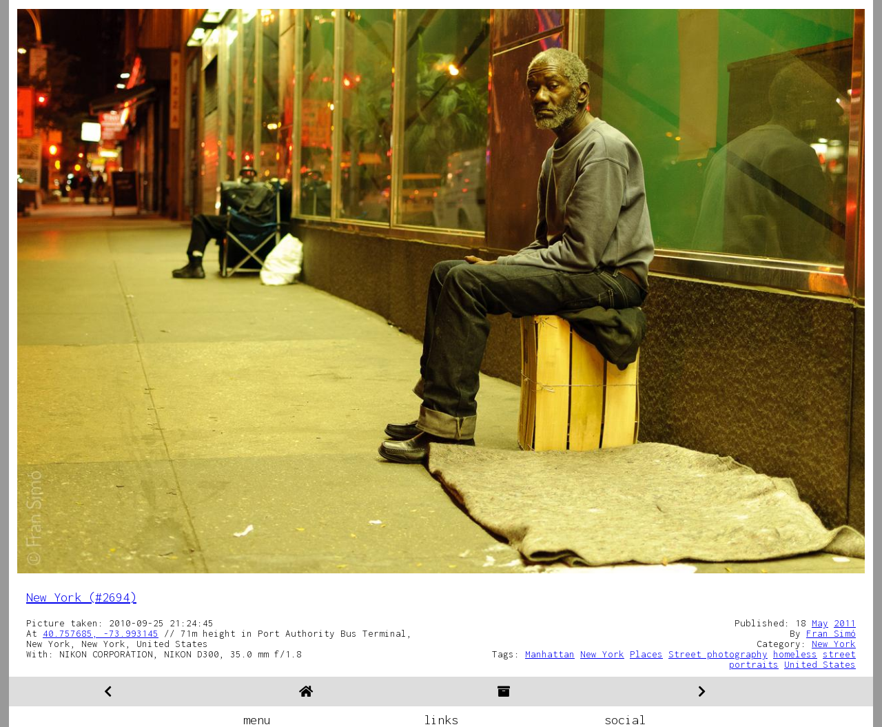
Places (646, 653)
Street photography (718, 653)
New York (834, 643)
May (820, 622)
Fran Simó (831, 633)
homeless (795, 653)
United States (820, 664)
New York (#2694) (81, 597)
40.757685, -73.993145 (100, 633)
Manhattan (550, 653)
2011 (845, 622)
